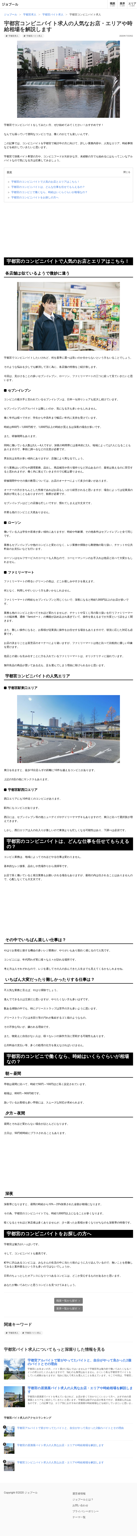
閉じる (126, 172)
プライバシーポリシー (85, 1511)
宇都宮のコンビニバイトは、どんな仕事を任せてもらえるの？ (48, 186)
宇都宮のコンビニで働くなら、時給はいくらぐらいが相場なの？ (49, 192)
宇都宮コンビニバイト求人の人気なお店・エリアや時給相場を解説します (68, 26)
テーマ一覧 (79, 1517)
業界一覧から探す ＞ (68, 1308)
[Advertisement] (68, 230)
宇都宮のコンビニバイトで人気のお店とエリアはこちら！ (45, 181)
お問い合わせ (80, 1505)
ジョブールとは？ (82, 1499)
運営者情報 (79, 1493)
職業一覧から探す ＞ (68, 1300)
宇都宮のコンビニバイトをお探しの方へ (35, 197)
